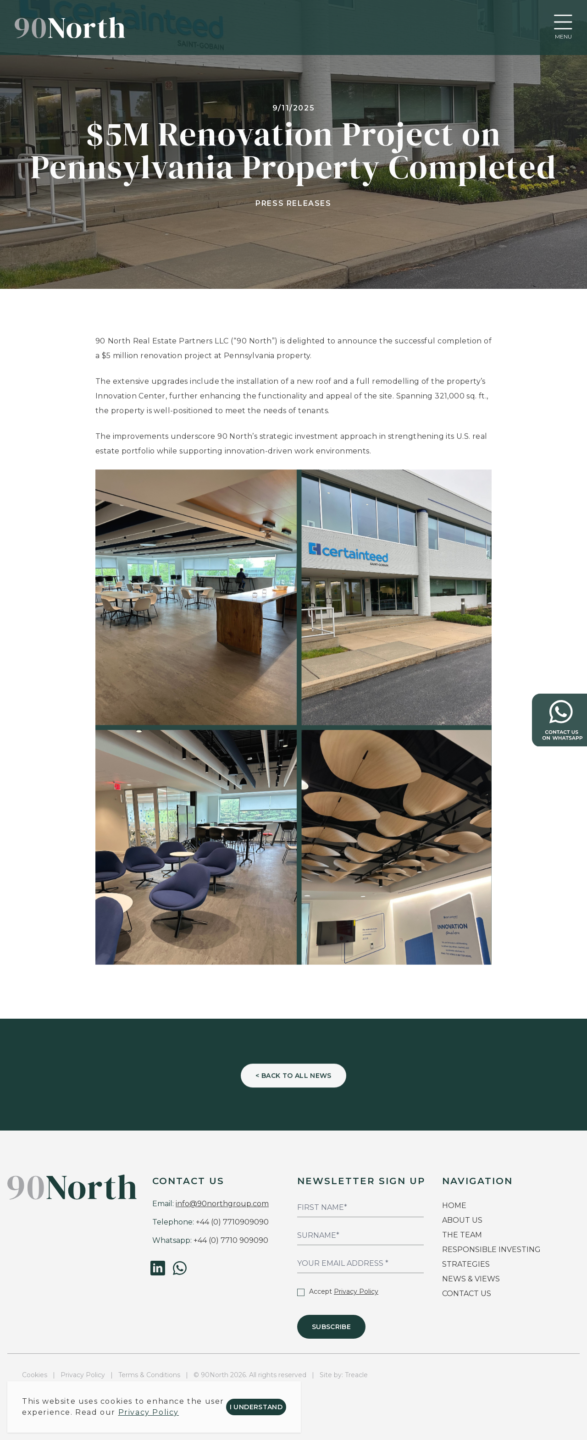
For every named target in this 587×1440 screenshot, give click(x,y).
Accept (337, 1291)
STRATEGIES (466, 1264)
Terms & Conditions (149, 1375)
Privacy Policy (356, 1291)
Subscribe (331, 1327)
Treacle (356, 1375)
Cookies (34, 1375)
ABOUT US (462, 1220)
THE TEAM (463, 1234)
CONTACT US (466, 1293)
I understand (256, 1407)
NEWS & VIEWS (471, 1278)
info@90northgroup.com (222, 1203)
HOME (454, 1205)
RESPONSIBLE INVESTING (491, 1249)
